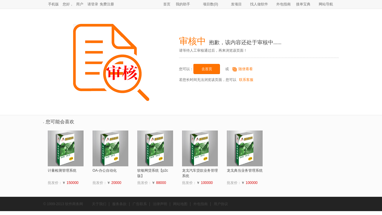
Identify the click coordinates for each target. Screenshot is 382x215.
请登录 (92, 4)
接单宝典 (303, 4)
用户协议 (221, 204)
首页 (166, 4)
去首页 (206, 69)
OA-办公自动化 (105, 170)
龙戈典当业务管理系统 (245, 170)
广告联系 (140, 204)
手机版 (53, 4)
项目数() (208, 4)
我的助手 (183, 4)
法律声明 (160, 204)
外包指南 (283, 4)
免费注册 (107, 4)
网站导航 (326, 4)
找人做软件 (259, 4)
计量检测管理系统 (62, 170)
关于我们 (99, 204)
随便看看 (245, 69)
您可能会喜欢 (60, 121)
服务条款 (119, 204)
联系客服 (245, 80)
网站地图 (180, 204)
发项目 (234, 4)
